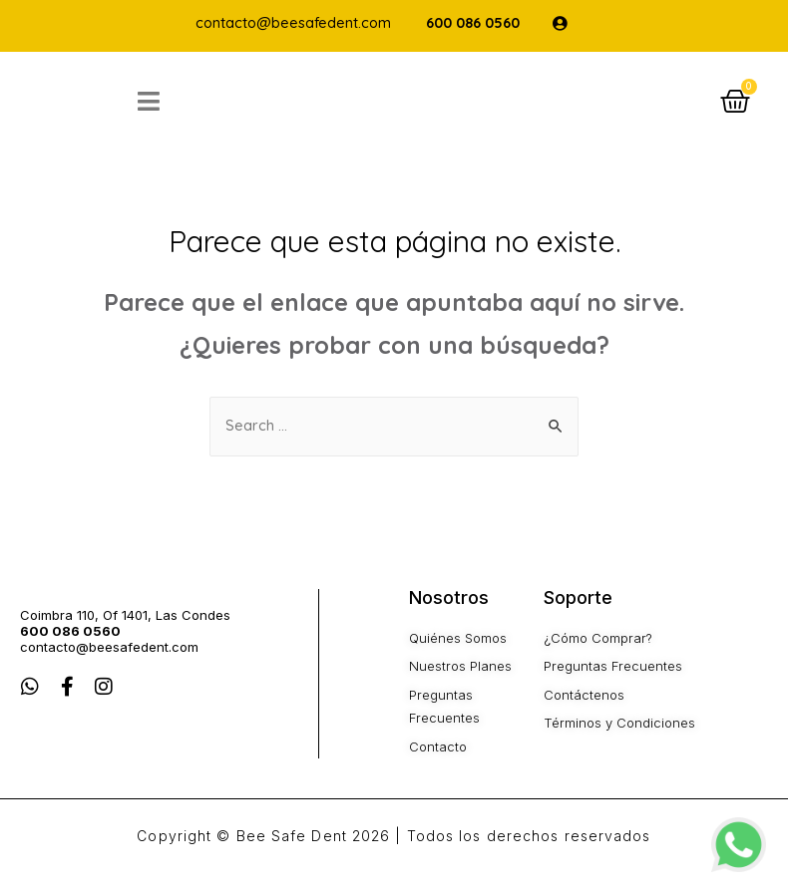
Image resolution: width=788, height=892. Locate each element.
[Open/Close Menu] (198, 110)
